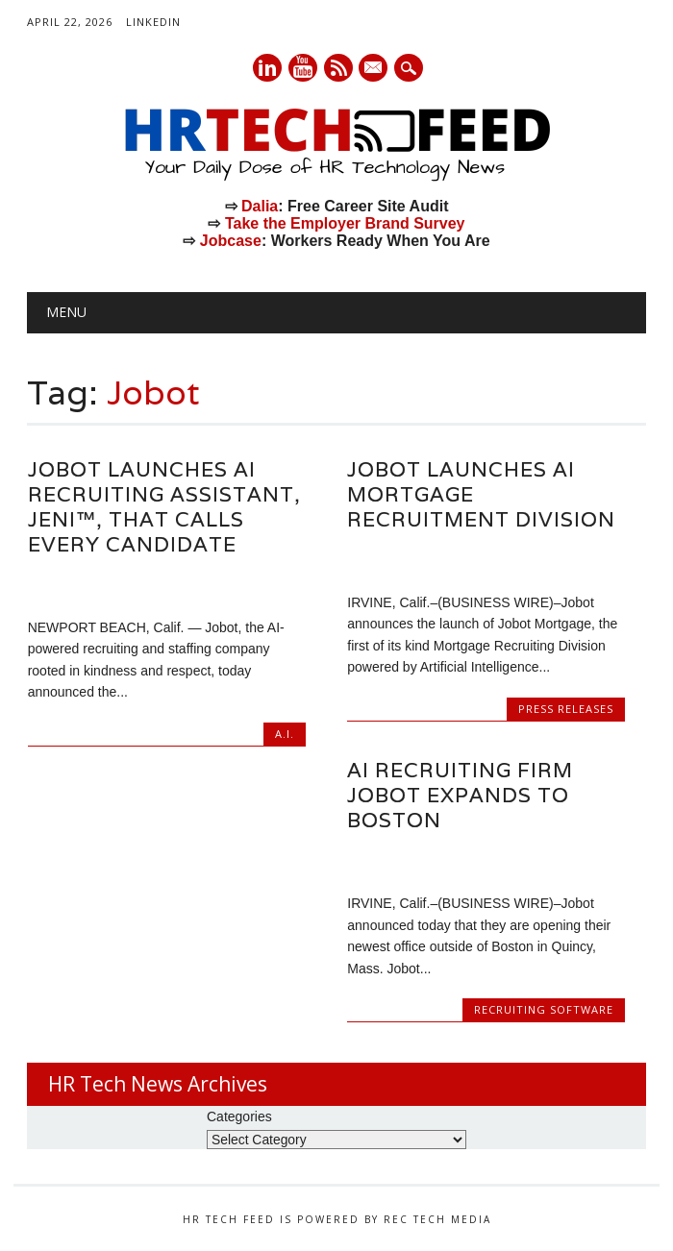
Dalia (259, 206)
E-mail (374, 69)
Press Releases (565, 708)
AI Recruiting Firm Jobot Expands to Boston (460, 795)
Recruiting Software (543, 1009)
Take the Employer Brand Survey (345, 223)
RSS (338, 68)
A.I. (284, 733)
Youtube (302, 68)
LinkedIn (153, 21)
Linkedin (267, 68)
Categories (239, 1116)
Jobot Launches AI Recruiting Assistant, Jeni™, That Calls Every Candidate (164, 506)
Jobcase (231, 241)
